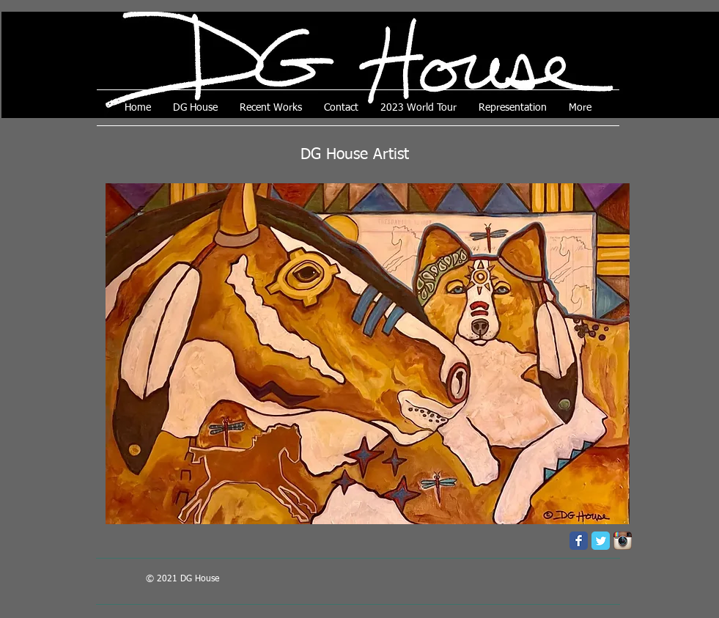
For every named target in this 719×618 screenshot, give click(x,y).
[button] (368, 353)
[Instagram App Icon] (622, 540)
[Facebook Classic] (578, 540)
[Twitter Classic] (600, 540)
